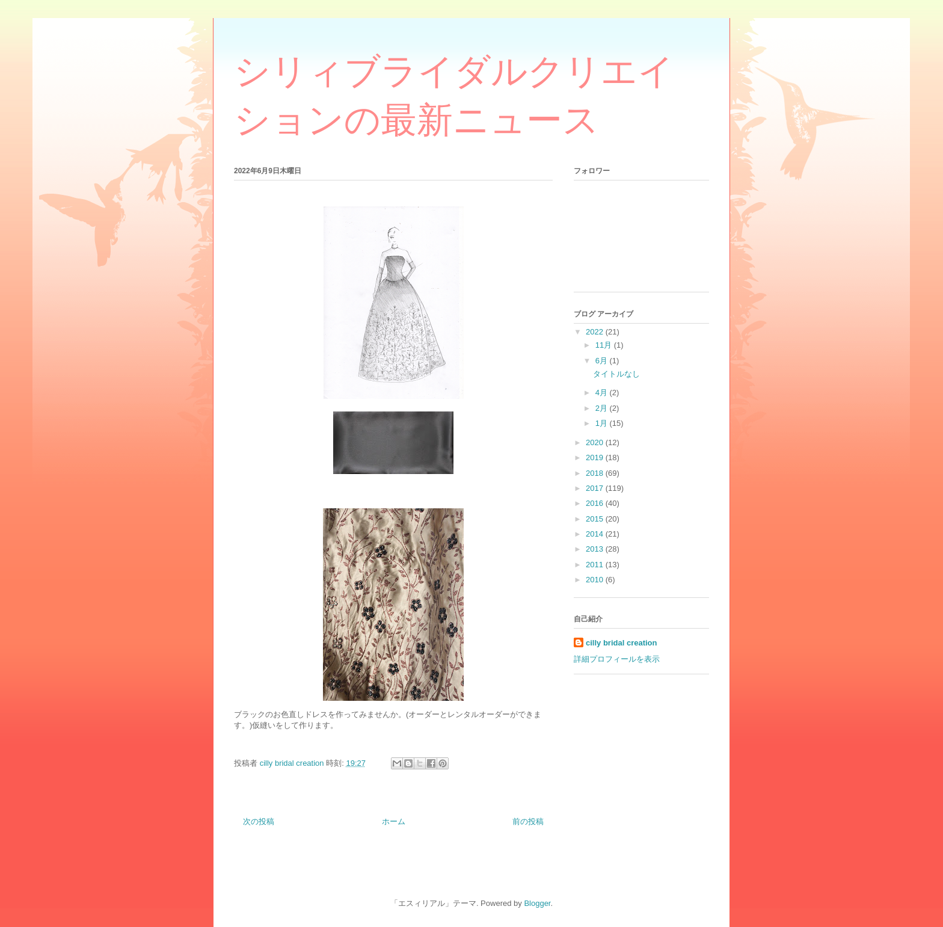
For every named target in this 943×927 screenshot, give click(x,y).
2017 (596, 488)
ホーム (393, 821)
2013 (596, 548)
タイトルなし (616, 373)
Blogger (537, 903)
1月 (602, 423)
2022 (596, 331)
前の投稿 (528, 821)
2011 (596, 564)
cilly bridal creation (621, 642)
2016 (596, 503)
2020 (596, 442)
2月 (602, 408)
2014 (596, 533)
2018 (596, 473)
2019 (596, 457)
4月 (602, 392)
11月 (604, 345)
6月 (602, 360)
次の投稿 (258, 821)
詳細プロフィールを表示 (617, 659)
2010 (596, 579)
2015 (596, 518)
